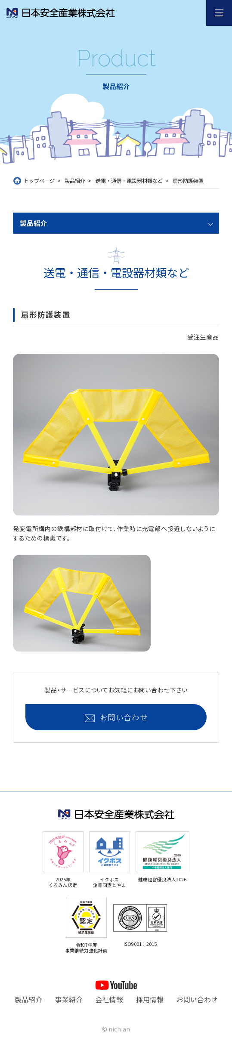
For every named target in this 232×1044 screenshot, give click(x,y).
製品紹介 (75, 181)
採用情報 (150, 999)
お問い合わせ (123, 717)
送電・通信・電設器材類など (129, 181)
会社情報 (109, 999)
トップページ (39, 181)
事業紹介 (69, 999)
